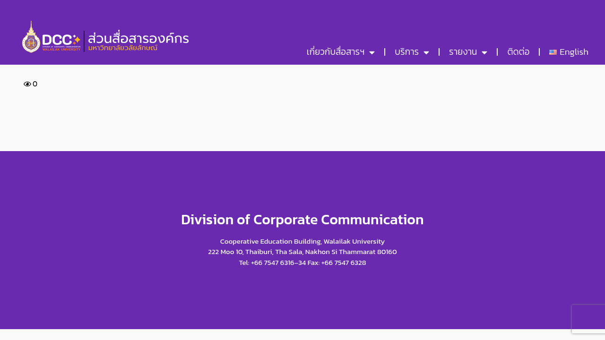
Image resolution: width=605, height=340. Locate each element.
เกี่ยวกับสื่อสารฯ (341, 52)
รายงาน (468, 52)
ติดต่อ (518, 52)
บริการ (412, 52)
